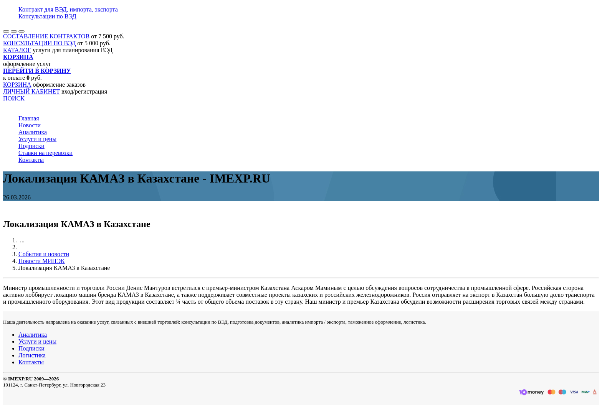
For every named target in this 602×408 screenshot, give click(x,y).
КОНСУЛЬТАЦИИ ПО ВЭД (39, 43)
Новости (29, 125)
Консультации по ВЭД (47, 16)
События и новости (43, 254)
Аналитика (32, 132)
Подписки (31, 146)
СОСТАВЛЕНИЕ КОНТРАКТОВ (46, 36)
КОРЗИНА (17, 84)
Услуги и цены (37, 139)
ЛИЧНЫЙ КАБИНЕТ (31, 91)
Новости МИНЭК (41, 261)
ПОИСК (14, 98)
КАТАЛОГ (17, 50)
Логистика (32, 355)
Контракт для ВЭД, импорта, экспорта (68, 9)
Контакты (31, 159)
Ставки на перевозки (45, 153)
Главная (28, 118)
